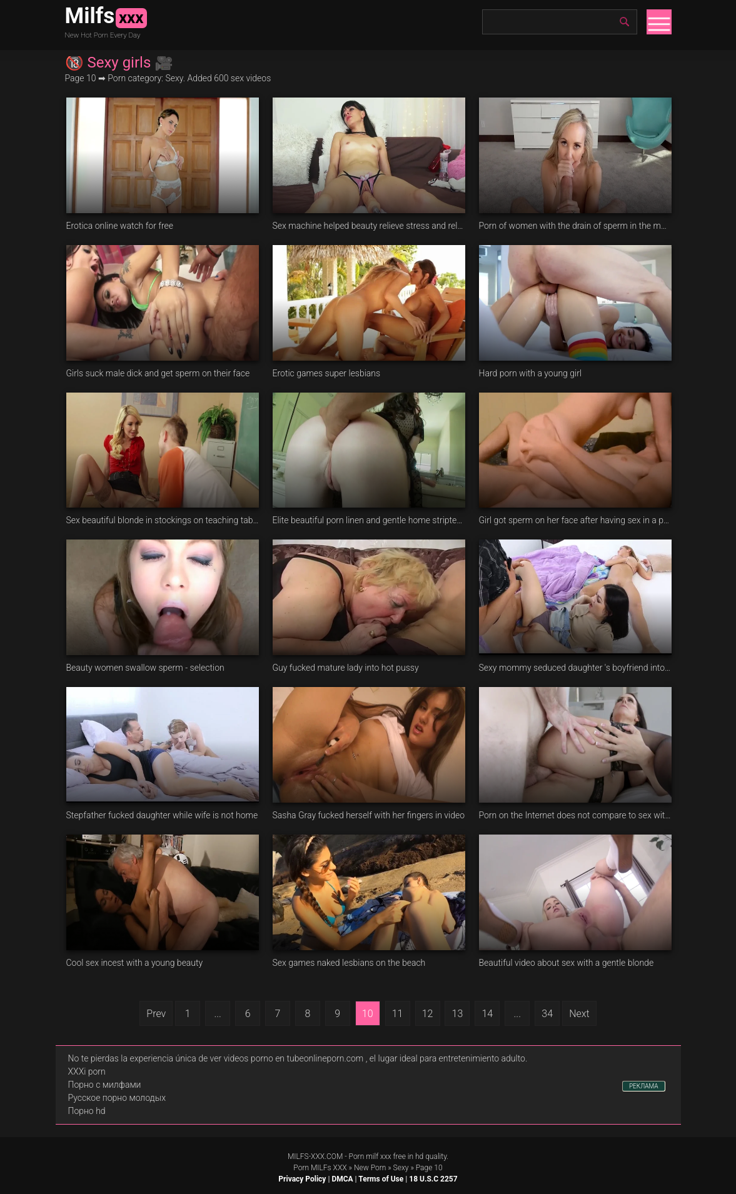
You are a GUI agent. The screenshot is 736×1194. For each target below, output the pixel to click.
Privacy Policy (302, 1179)
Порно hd (87, 1111)
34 (547, 1014)
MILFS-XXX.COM (315, 1156)
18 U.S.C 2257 (433, 1179)
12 (427, 1014)
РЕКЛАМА (643, 1086)
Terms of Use (380, 1179)
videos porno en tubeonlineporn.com (294, 1058)
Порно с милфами (104, 1085)
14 (487, 1014)
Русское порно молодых (117, 1098)
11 (397, 1014)
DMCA (342, 1179)
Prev (156, 1014)
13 (457, 1014)
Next (579, 1014)
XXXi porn (87, 1071)
